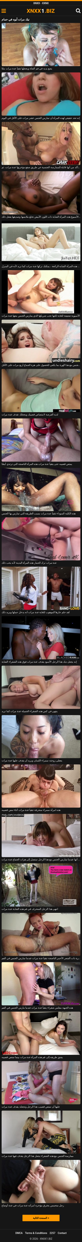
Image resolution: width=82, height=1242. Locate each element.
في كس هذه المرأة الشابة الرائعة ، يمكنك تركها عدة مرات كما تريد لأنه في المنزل (41, 266)
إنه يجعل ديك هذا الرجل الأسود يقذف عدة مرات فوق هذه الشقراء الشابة (39, 661)
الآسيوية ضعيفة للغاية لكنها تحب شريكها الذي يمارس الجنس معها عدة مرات (41, 315)
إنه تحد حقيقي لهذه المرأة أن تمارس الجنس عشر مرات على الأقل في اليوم (41, 118)
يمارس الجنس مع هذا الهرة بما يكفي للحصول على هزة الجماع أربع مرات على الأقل (41, 365)
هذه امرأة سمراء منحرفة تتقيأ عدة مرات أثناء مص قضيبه (31, 810)
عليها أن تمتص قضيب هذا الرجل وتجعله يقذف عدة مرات (31, 1106)
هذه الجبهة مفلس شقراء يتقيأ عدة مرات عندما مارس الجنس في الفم (37, 1007)
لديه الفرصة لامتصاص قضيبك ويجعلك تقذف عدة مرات (30, 414)
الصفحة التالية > (41, 1218)
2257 (52, 1233)
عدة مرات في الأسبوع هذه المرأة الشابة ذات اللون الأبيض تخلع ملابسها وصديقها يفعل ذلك (41, 216)
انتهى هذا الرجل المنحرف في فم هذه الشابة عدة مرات (30, 908)
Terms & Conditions (36, 1233)
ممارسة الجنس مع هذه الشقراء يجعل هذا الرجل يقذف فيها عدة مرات (38, 1156)
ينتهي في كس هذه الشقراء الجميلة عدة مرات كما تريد (30, 711)
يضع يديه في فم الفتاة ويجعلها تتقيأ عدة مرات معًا (27, 68)
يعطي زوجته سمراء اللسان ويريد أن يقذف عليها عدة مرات (32, 760)
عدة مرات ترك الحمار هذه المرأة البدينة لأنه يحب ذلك (29, 562)
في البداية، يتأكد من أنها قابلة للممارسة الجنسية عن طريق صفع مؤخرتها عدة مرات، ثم (41, 167)
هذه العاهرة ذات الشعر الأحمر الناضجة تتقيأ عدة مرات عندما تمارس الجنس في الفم (41, 958)
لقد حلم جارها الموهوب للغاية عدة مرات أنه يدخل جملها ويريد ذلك (36, 612)
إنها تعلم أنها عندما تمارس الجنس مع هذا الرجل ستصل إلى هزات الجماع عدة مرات (41, 859)
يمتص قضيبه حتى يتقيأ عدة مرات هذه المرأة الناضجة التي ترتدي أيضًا (37, 464)
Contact (62, 1233)
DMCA (19, 1233)
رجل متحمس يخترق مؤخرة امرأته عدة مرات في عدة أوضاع (33, 1205)
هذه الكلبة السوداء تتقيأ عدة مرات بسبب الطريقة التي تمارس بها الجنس (39, 513)
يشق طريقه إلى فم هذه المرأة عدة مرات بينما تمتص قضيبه (32, 1057)
